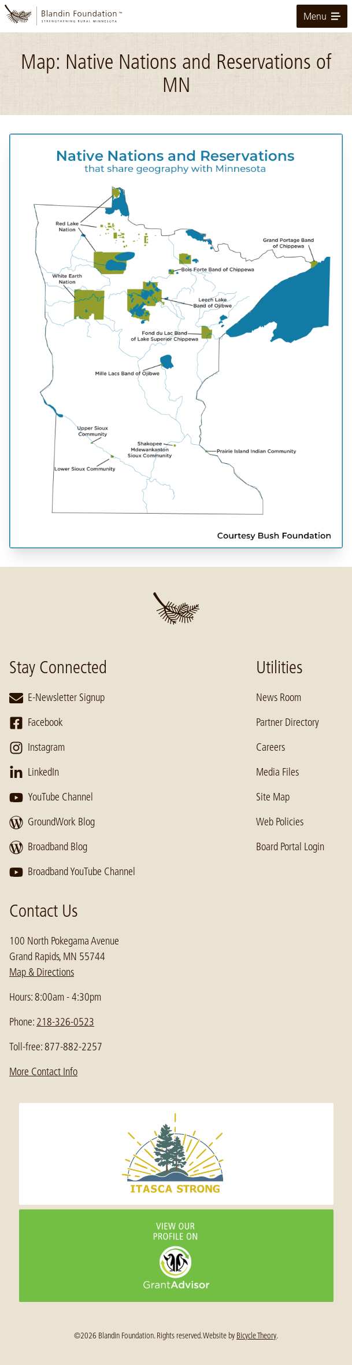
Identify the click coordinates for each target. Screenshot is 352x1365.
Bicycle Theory (256, 1335)
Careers (270, 747)
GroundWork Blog (52, 822)
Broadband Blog (48, 847)
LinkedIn (34, 773)
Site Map (273, 797)
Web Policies (279, 822)
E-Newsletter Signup (57, 698)
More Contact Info (43, 1071)
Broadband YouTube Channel (72, 872)
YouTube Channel (51, 798)
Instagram (37, 748)
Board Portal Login (290, 846)
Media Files (277, 772)
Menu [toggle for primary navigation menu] (321, 16)
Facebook (36, 723)
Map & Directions (41, 972)
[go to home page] (176, 16)
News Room (278, 697)
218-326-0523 (65, 1022)
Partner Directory (287, 722)
